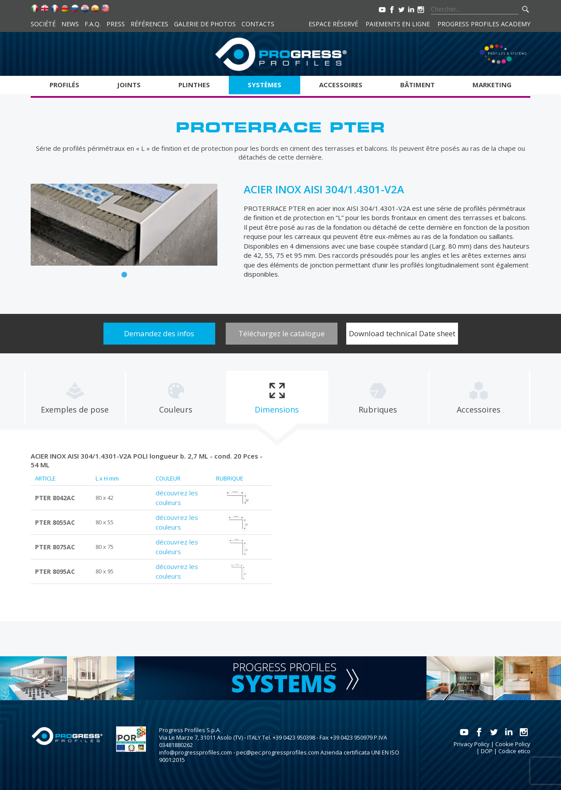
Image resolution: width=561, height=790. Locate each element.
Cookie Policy (512, 744)
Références (149, 24)
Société (43, 24)
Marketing (491, 84)
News (70, 24)
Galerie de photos (205, 24)
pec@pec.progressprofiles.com (277, 752)
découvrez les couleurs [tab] (177, 497)
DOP (487, 751)
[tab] (74, 397)
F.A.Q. (93, 24)
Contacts (257, 24)
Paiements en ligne (398, 24)
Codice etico (514, 751)
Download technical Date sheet (402, 333)
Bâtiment (417, 84)
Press (116, 24)
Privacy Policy (472, 744)
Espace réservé (333, 24)
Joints (129, 84)
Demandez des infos (159, 333)
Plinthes (194, 84)
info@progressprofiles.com (195, 752)
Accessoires (340, 84)
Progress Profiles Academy (483, 24)
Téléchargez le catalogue (281, 333)
